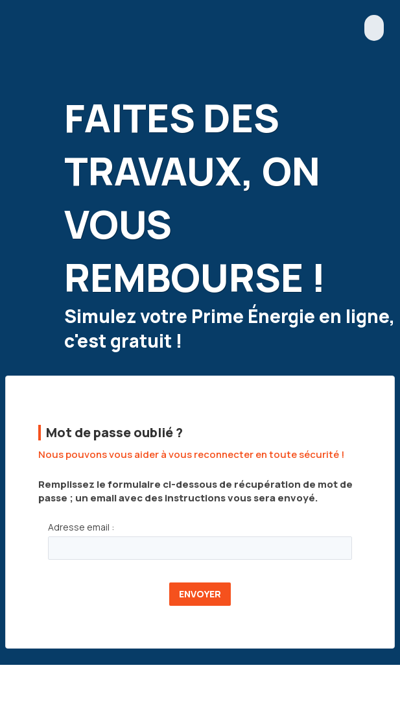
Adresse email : (81, 527)
